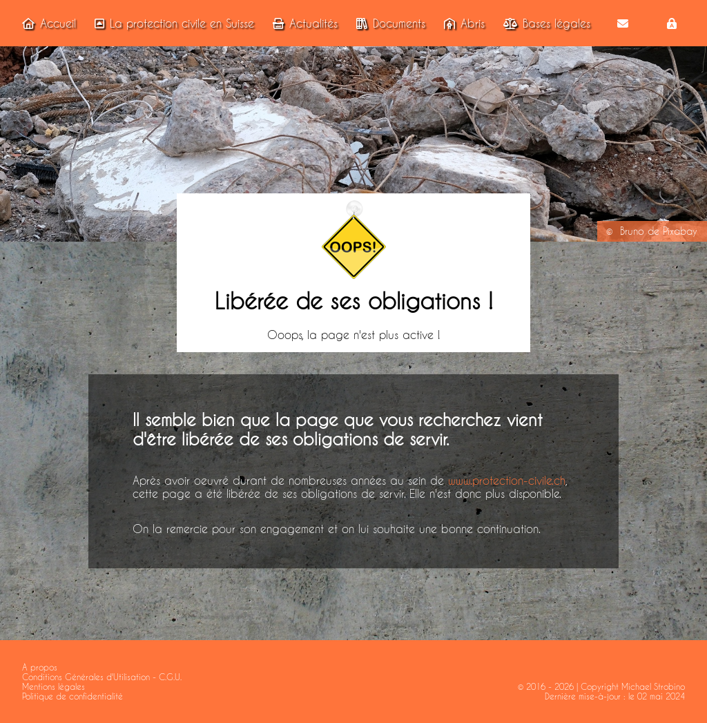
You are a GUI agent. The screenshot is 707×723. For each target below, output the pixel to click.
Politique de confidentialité (72, 696)
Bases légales (544, 23)
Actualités (302, 23)
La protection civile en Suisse (171, 23)
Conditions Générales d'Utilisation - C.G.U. (102, 677)
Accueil (46, 23)
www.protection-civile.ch (506, 480)
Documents (388, 23)
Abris (461, 23)
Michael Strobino (653, 686)
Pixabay (680, 231)
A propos (39, 667)
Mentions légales (53, 686)
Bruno (632, 231)
